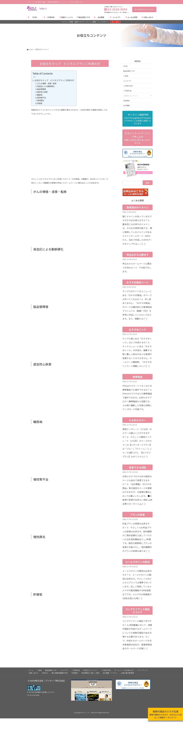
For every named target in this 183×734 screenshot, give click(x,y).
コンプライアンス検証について (137, 610)
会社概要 (126, 105)
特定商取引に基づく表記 (90, 673)
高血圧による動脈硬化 (46, 86)
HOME (125, 66)
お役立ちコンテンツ (130, 95)
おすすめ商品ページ (138, 282)
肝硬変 (39, 103)
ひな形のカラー (137, 420)
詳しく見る (115, 22)
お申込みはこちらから (144, 9)
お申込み (45, 673)
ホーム (30, 670)
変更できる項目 (137, 467)
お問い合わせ (33, 673)
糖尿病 (39, 94)
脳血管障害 (41, 89)
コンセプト (127, 81)
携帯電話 (137, 377)
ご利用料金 (127, 90)
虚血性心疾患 (42, 92)
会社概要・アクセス (110, 673)
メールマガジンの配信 (137, 562)
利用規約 (126, 100)
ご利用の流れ (128, 86)
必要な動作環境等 (127, 673)
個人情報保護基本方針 (60, 673)
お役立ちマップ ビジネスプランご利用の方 (54, 80)
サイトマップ (142, 670)
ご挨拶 (125, 76)
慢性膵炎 (40, 100)
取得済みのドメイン (138, 207)
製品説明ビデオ (129, 71)
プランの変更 (137, 514)
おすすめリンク (137, 329)
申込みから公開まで (138, 254)
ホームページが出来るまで (124, 670)
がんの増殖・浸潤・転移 (46, 83)
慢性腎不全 (41, 97)
